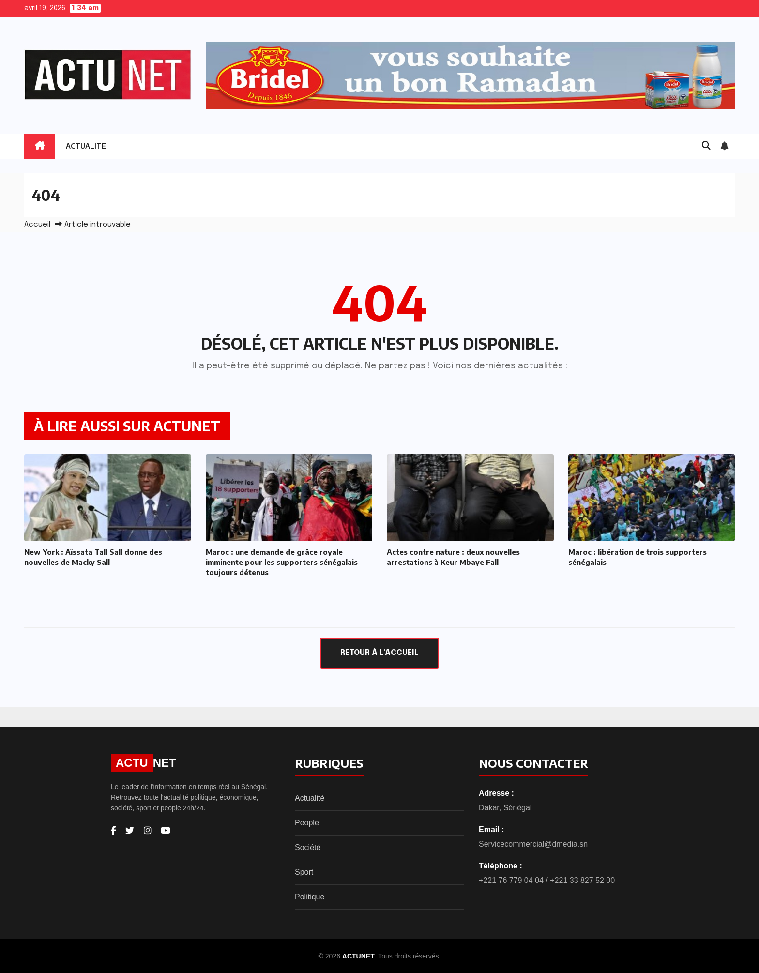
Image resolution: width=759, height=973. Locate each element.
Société (307, 847)
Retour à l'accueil (379, 653)
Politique (309, 897)
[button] (706, 146)
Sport (304, 872)
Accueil (37, 224)
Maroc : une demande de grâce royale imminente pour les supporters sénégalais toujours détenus (282, 562)
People (307, 823)
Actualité (309, 798)
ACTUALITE (86, 146)
